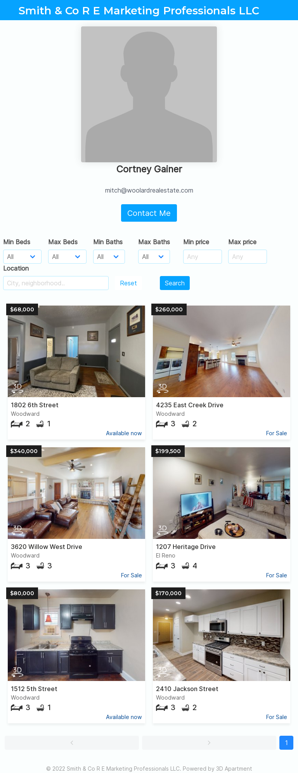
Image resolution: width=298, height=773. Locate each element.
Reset (128, 283)
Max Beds (63, 242)
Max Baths (154, 242)
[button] (72, 743)
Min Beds (16, 242)
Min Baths (108, 242)
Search (175, 283)
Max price (242, 242)
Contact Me (149, 213)
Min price (196, 242)
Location (16, 268)
